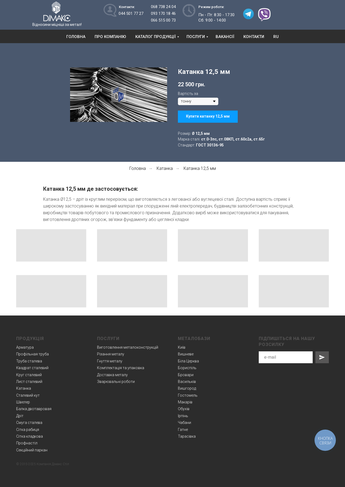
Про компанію (110, 36)
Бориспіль (187, 368)
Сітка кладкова (29, 436)
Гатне (183, 429)
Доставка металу (112, 375)
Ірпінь (183, 416)
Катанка (165, 168)
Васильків (187, 381)
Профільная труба (32, 354)
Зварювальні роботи (116, 381)
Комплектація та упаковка (120, 368)
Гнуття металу (109, 361)
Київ (181, 347)
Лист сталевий (29, 381)
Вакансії (225, 36)
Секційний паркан (31, 450)
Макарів (185, 402)
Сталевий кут (28, 395)
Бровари (186, 375)
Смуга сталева (29, 422)
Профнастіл (26, 443)
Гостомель (188, 395)
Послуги (196, 36)
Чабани (184, 422)
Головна (75, 36)
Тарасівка (187, 436)
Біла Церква (188, 361)
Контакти (253, 36)
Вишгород (187, 388)
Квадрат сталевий (32, 368)
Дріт (19, 416)
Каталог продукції (155, 36)
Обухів (183, 409)
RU (276, 36)
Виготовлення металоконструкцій (127, 347)
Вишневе (186, 354)
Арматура (25, 347)
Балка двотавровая (33, 409)
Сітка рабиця (27, 429)
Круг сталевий (29, 375)
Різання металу (110, 354)
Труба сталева (29, 361)
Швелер (23, 402)
